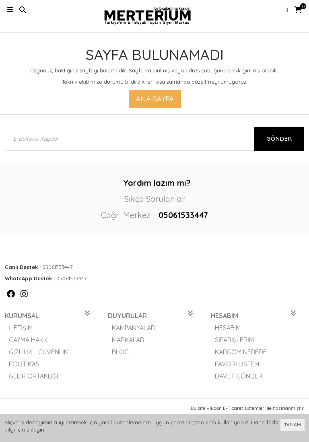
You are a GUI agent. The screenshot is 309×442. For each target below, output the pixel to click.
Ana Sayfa (155, 98)
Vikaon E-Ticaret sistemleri (236, 408)
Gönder (279, 138)
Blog (120, 352)
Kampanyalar (133, 328)
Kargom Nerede (241, 352)
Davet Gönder (238, 376)
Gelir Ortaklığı (33, 376)
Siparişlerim (234, 340)
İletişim (21, 328)
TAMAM (292, 424)
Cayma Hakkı (29, 340)
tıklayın (35, 429)
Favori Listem (237, 364)
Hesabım (228, 328)
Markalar (128, 340)
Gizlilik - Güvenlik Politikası (38, 358)
